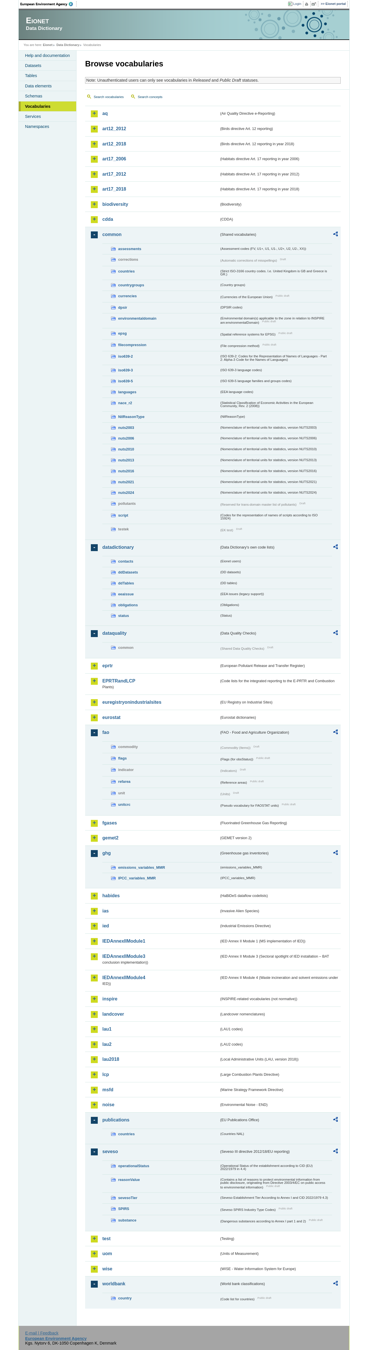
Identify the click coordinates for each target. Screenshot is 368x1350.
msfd (107, 1089)
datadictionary (118, 547)
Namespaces (37, 126)
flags (122, 758)
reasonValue (129, 1180)
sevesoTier (127, 1198)
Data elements (38, 86)
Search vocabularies (109, 97)
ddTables (126, 583)
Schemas (33, 96)
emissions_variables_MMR (141, 867)
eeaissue (126, 594)
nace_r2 (125, 403)
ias (105, 910)
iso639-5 (125, 381)
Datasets (33, 65)
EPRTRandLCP (118, 680)
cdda (107, 219)
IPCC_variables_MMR (137, 878)
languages (127, 392)
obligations (128, 605)
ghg (106, 853)
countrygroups (131, 285)
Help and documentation (47, 55)
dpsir (122, 307)
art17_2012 (114, 174)
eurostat (111, 717)
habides (111, 895)
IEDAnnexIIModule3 (123, 956)
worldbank (113, 1283)
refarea (124, 781)
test (106, 1238)
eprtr (107, 665)
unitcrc (124, 804)
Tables (31, 75)
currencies (127, 296)
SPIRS (123, 1209)
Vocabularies (38, 106)
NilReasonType (131, 417)
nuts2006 (126, 438)
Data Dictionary (67, 45)
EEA (48, 4)
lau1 (107, 1029)
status (123, 615)
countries (126, 271)
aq (105, 113)
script (123, 515)
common (112, 234)
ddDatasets (128, 572)
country (125, 1298)
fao (105, 732)
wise (107, 1268)
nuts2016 (126, 471)
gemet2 (110, 837)
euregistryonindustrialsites (131, 702)
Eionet (47, 45)
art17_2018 (114, 189)
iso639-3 (125, 370)
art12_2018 (114, 143)
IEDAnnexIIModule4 (123, 977)
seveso (110, 1151)
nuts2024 (126, 492)
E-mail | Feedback (41, 1333)
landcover (113, 1014)
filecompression (132, 345)
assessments (129, 249)
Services (33, 116)
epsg (122, 333)
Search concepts (150, 97)
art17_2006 (114, 158)
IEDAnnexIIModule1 (123, 941)
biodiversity (115, 204)
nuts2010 (126, 449)
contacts (125, 561)
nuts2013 (126, 460)
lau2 (107, 1044)
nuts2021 (126, 482)
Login (297, 3)
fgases (109, 822)
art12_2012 (114, 128)
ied (105, 925)
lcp (105, 1074)
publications (115, 1119)
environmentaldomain (137, 318)
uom (107, 1253)
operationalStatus (133, 1166)
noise (108, 1104)
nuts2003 (126, 427)
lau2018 (110, 1059)
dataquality (114, 633)
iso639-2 (125, 356)
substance (127, 1220)
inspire (109, 998)
